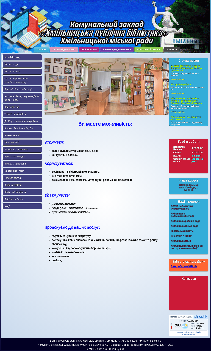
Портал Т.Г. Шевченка (16, 149)
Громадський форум (182, 231)
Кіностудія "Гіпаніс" (181, 236)
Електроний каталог (148, 49)
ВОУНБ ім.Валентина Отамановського (182, 207)
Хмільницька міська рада (184, 226)
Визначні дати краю (63, 49)
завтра (191, 332)
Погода (173, 317)
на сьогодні (181, 332)
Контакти (171, 49)
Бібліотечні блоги (13, 199)
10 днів (198, 332)
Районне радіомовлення (117, 49)
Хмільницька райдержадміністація (182, 215)
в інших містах (188, 334)
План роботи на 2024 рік (184, 266)
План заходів (11, 64)
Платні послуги (12, 71)
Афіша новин (89, 49)
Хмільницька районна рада (185, 221)
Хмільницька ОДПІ (181, 241)
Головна (41, 49)
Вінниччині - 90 (12, 135)
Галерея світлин (12, 177)
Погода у (188, 321)
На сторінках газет (14, 170)
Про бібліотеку (12, 57)
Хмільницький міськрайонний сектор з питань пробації (186, 247)
